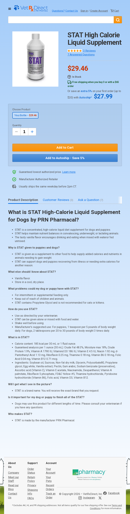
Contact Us (71, 10)
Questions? (58, 10)
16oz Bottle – (25, 115)
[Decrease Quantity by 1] (16, 131)
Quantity (16, 125)
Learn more (68, 172)
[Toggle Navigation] (9, 8)
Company (13, 447)
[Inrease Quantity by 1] (32, 131)
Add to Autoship (65, 158)
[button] (35, 59)
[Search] (118, 19)
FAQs (30, 472)
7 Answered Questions (81, 54)
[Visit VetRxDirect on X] (100, 472)
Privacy (31, 460)
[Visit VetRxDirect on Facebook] (111, 468)
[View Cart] (114, 11)
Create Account (99, 10)
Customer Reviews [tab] (58, 200)
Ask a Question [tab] (90, 200)
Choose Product (21, 109)
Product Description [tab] (23, 200)
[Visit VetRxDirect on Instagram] (86, 472)
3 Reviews (89, 50)
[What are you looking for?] (61, 19)
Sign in (84, 10)
